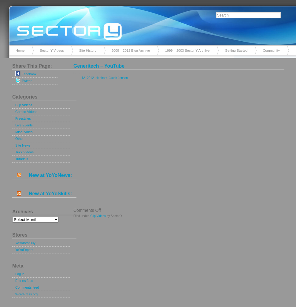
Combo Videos (26, 112)
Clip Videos (23, 105)
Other (19, 138)
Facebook (25, 73)
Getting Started (236, 50)
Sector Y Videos (52, 50)
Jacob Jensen (118, 78)
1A (83, 78)
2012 (90, 78)
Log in (19, 274)
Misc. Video (24, 132)
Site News (23, 145)
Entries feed (24, 281)
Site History (87, 50)
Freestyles (23, 118)
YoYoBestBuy (25, 243)
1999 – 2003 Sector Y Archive (187, 50)
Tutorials (21, 159)
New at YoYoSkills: (50, 193)
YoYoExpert (24, 250)
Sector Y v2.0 (148, 24)
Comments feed (27, 287)
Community (271, 50)
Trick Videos (24, 152)
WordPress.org (26, 294)
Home (20, 50)
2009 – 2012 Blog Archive (131, 50)
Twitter (23, 80)
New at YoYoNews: (50, 175)
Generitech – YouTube (98, 66)
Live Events (24, 125)
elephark (101, 78)
